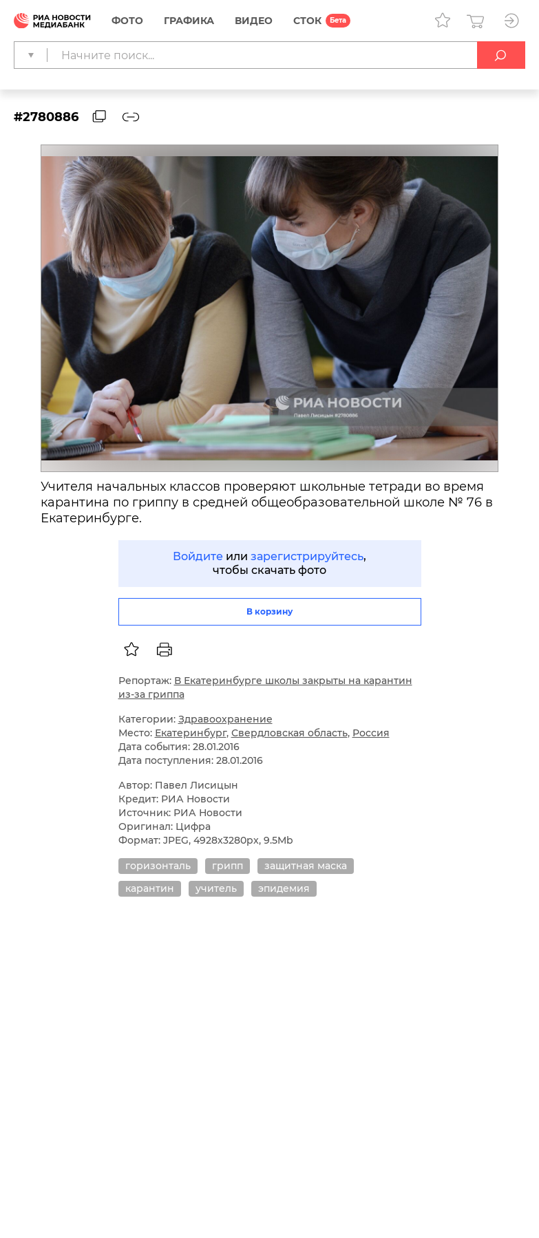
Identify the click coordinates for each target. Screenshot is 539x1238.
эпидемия (284, 888)
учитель (216, 888)
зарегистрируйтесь (307, 556)
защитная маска (305, 866)
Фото (127, 20)
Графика (189, 20)
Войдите (198, 556)
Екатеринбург (190, 733)
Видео (254, 20)
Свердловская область (289, 733)
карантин (149, 888)
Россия (371, 733)
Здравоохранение (225, 719)
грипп (227, 866)
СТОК (307, 20)
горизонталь (158, 866)
